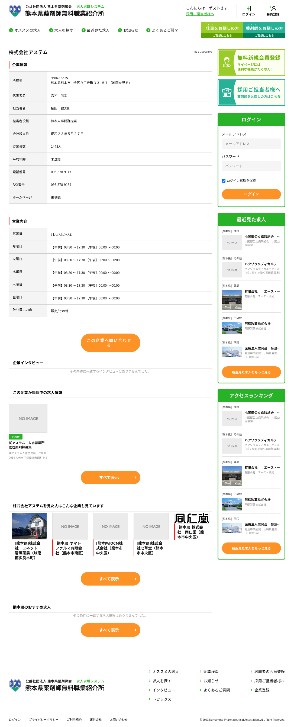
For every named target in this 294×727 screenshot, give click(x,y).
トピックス (162, 699)
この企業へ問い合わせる (109, 342)
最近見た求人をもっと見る (251, 372)
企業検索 (211, 671)
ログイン (15, 719)
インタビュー (164, 690)
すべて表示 (109, 477)
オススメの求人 (27, 30)
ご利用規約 (74, 719)
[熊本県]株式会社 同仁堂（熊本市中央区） (190, 531)
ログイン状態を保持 (239, 180)
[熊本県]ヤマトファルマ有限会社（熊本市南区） (71, 547)
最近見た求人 (98, 30)
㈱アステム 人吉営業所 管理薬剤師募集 (28, 445)
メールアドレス (234, 134)
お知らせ (130, 30)
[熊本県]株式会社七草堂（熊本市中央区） (150, 547)
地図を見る (120, 82)
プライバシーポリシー (44, 719)
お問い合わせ (119, 719)
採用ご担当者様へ (200, 13)
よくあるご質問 (165, 30)
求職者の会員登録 (269, 671)
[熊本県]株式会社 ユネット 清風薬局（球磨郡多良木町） (28, 550)
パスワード (231, 156)
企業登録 (262, 690)
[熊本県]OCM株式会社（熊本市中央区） (109, 547)
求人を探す (63, 30)
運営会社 (96, 719)
